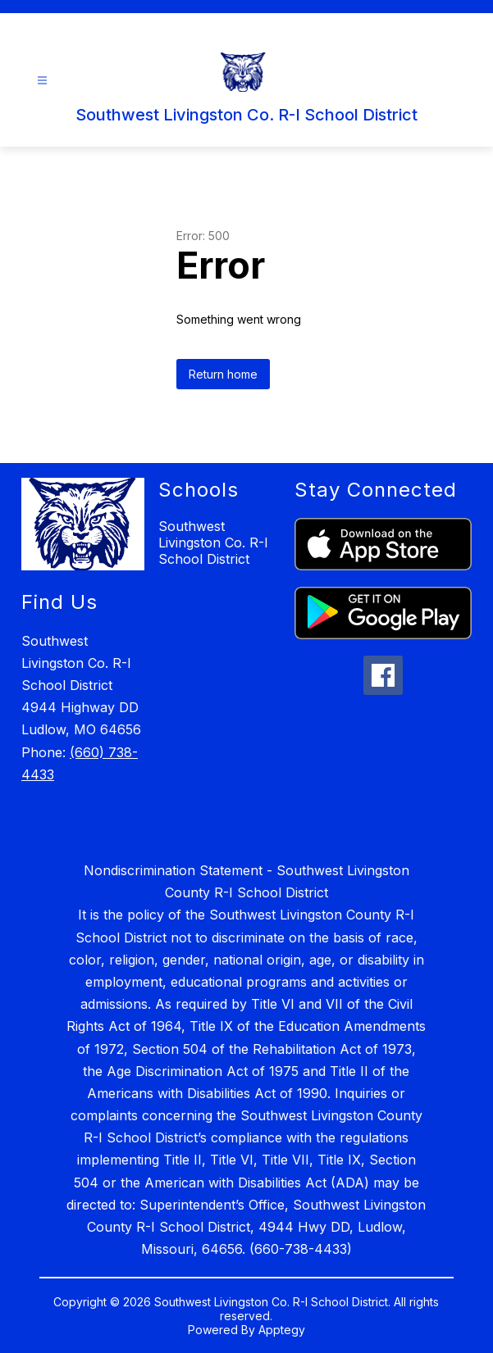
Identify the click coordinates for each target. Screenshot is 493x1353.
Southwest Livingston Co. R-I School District (213, 542)
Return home (223, 374)
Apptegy (281, 1330)
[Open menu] (42, 80)
